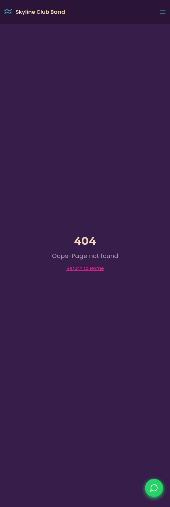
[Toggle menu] (162, 12)
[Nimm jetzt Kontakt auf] (154, 488)
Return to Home (85, 268)
